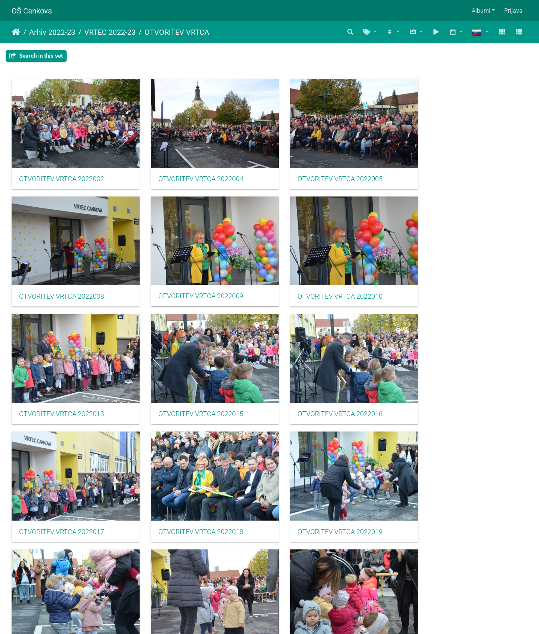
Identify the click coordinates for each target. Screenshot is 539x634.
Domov (16, 32)
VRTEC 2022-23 (109, 32)
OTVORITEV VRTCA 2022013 (325, 286)
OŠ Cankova (32, 10)
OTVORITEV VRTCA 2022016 (61, 398)
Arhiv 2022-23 (52, 32)
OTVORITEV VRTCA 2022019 (456, 398)
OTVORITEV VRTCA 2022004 (193, 173)
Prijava (513, 10)
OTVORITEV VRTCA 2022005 (325, 173)
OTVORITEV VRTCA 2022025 (325, 511)
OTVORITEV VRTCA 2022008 (456, 173)
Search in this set (36, 55)
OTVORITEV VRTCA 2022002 (61, 173)
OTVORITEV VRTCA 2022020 (61, 511)
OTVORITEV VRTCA (176, 32)
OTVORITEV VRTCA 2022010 (193, 286)
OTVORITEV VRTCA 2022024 (193, 511)
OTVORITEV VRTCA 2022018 (325, 398)
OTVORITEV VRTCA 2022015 (456, 286)
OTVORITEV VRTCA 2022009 (61, 285)
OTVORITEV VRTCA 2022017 (193, 398)
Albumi (481, 10)
